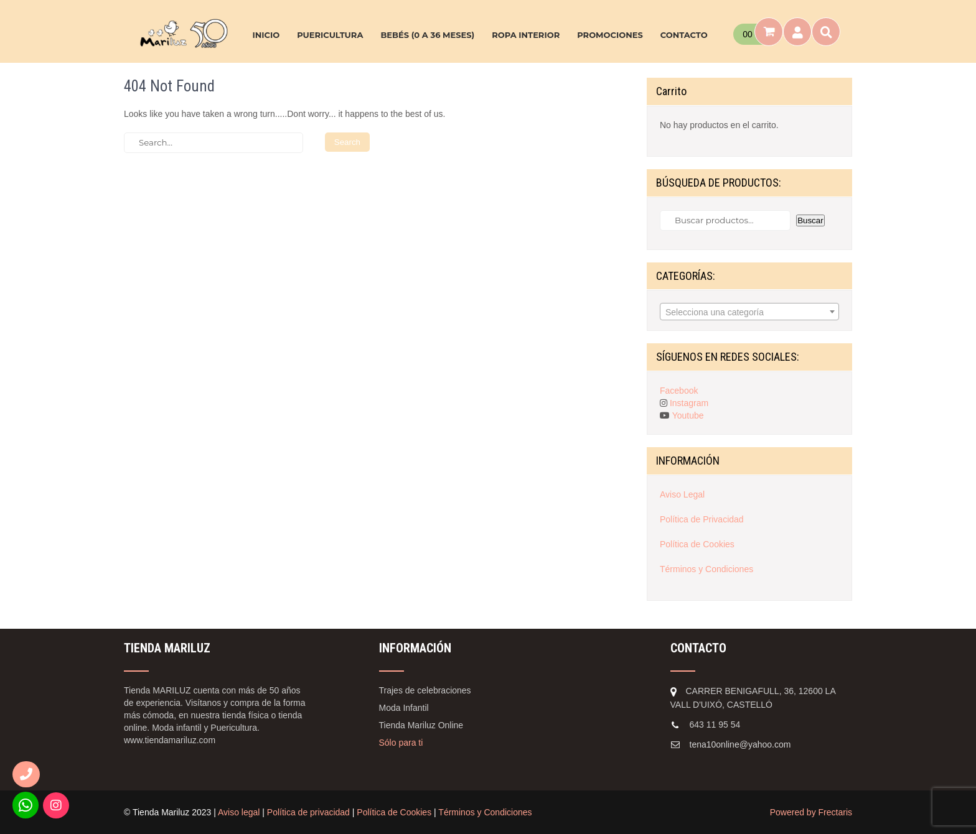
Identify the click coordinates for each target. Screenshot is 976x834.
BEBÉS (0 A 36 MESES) (427, 35)
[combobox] (749, 311)
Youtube (688, 415)
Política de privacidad (308, 812)
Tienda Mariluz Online (421, 725)
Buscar (810, 220)
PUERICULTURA (330, 35)
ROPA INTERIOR (526, 35)
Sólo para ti (401, 743)
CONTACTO (684, 35)
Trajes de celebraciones (425, 690)
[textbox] (749, 312)
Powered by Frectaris (811, 812)
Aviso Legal (682, 494)
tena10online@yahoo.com (740, 744)
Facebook (679, 391)
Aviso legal (239, 812)
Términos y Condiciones (706, 569)
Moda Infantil (404, 708)
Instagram (689, 403)
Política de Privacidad (702, 519)
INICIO (265, 35)
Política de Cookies (697, 544)
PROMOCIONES (609, 35)
